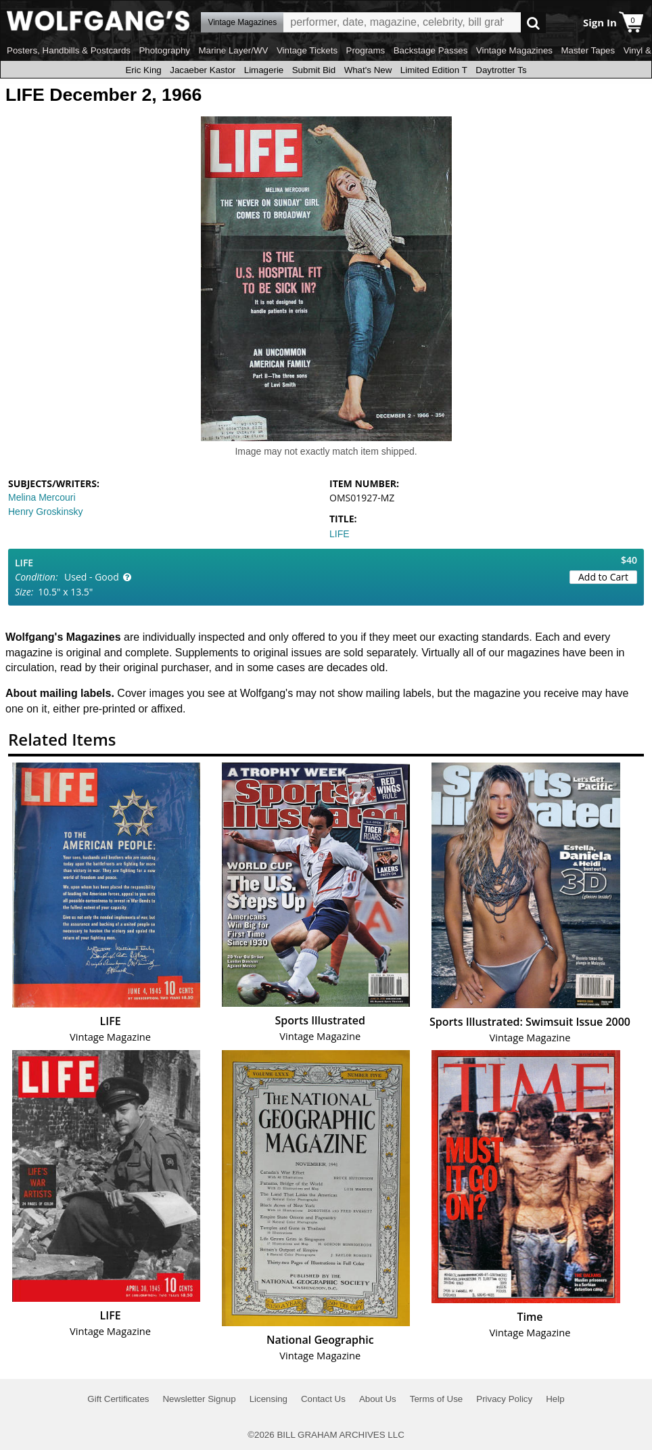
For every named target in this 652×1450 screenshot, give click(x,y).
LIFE (339, 533)
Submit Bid (313, 70)
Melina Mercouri (42, 497)
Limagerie (264, 70)
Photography (164, 50)
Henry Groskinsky (45, 511)
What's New (368, 70)
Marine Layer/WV (233, 50)
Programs (366, 50)
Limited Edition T (433, 70)
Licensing (268, 1399)
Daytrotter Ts (500, 70)
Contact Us (323, 1399)
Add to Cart (603, 576)
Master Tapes (588, 50)
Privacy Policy (504, 1399)
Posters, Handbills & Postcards (69, 50)
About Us (377, 1399)
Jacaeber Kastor (202, 70)
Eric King (143, 70)
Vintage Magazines (514, 50)
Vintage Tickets (307, 50)
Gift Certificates (118, 1399)
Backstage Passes (431, 50)
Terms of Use (436, 1399)
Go (533, 22)
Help (555, 1399)
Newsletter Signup (198, 1399)
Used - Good (91, 576)
